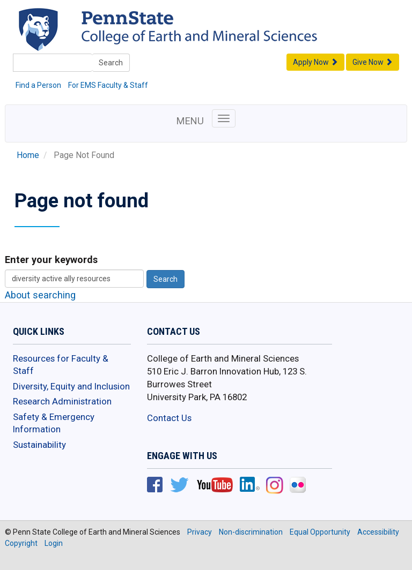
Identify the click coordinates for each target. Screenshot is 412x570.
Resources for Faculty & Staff (60, 365)
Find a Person (38, 85)
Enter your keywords (51, 259)
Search (111, 62)
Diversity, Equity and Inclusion (71, 386)
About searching (40, 295)
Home (28, 155)
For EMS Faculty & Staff (108, 85)
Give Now (372, 62)
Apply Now (315, 62)
